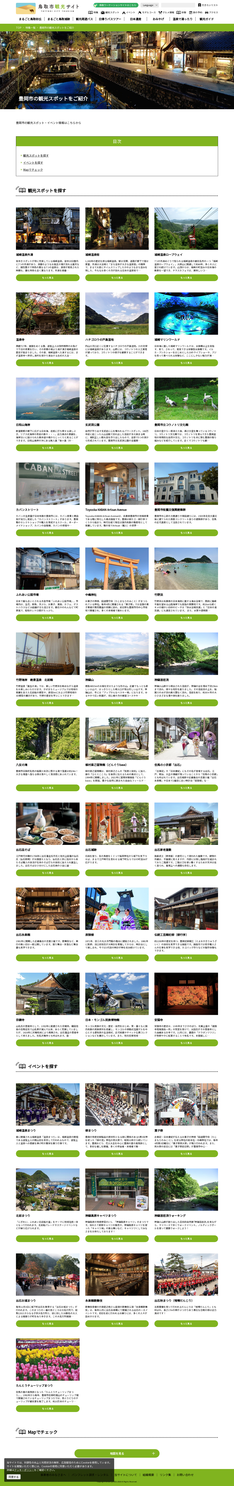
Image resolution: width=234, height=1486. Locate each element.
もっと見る (48, 277)
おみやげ (158, 19)
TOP (18, 27)
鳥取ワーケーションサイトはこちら (115, 5)
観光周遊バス (84, 19)
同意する (14, 1477)
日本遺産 (135, 19)
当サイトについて (125, 1475)
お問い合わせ (185, 1475)
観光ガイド (207, 19)
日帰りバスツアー (110, 19)
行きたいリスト (207, 5)
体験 (181, 12)
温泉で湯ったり (183, 19)
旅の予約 (195, 12)
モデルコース (147, 12)
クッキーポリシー (24, 1470)
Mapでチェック (33, 169)
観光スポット (110, 12)
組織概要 (148, 1475)
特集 (93, 12)
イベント (128, 12)
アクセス (211, 12)
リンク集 (165, 1475)
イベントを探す (33, 162)
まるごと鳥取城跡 (58, 19)
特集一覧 (30, 27)
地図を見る (132, 1453)
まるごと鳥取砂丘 (30, 19)
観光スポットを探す (36, 155)
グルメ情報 (166, 12)
